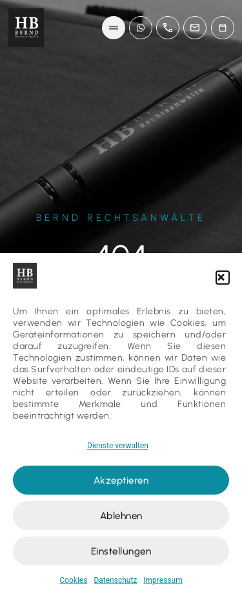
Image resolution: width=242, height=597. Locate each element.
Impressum (162, 580)
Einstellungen (121, 551)
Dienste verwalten (117, 445)
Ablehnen (121, 516)
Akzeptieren (121, 480)
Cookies (73, 580)
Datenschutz (115, 580)
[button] (222, 277)
